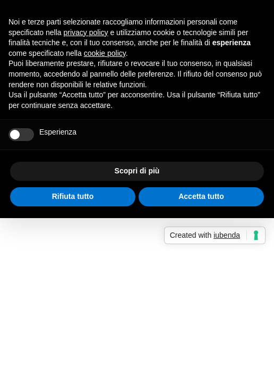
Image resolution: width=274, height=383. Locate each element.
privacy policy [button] (86, 32)
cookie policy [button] (105, 53)
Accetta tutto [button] (201, 196)
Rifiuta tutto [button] (73, 196)
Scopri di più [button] (137, 170)
